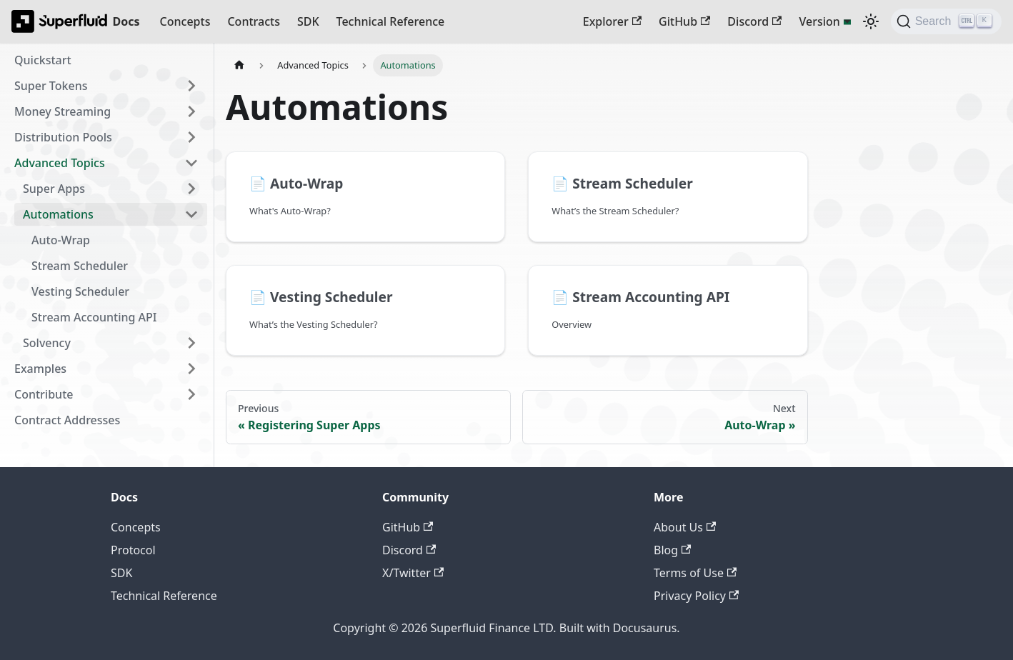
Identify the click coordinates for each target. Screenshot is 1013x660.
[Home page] (239, 65)
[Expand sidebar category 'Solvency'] (191, 342)
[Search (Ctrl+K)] (946, 21)
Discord (754, 21)
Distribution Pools (63, 137)
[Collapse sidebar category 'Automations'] (191, 214)
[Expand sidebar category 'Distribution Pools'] (191, 137)
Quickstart (42, 60)
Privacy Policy (696, 596)
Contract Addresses (67, 420)
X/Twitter (413, 573)
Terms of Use (695, 573)
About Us (685, 527)
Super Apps (54, 188)
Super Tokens (50, 86)
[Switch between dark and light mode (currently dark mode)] (870, 21)
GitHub (684, 21)
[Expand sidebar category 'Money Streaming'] (191, 111)
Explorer (612, 21)
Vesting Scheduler (80, 291)
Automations (58, 214)
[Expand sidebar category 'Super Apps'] (191, 188)
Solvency (47, 343)
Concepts (185, 21)
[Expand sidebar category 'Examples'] (191, 368)
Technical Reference (390, 21)
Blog (672, 550)
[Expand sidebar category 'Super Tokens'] (191, 85)
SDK (308, 21)
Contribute (43, 394)
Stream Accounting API (94, 317)
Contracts (253, 21)
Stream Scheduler (79, 266)
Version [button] (819, 21)
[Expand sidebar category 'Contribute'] (191, 394)
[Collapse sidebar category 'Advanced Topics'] (191, 162)
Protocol (133, 550)
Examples (40, 368)
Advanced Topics (59, 163)
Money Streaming (62, 111)
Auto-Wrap (60, 240)
